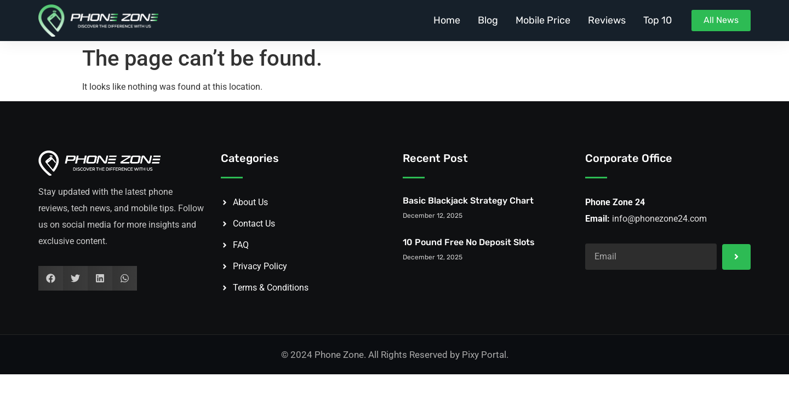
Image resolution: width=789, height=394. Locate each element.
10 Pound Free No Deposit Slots (469, 242)
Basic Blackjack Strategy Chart (468, 200)
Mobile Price (543, 20)
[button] (50, 278)
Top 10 (657, 20)
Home (446, 20)
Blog (488, 20)
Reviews (607, 20)
